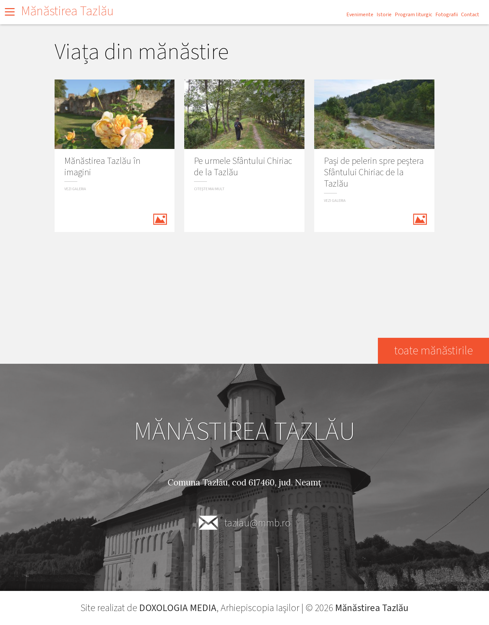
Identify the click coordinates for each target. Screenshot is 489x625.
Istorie (384, 14)
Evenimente (359, 14)
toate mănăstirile (433, 350)
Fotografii (446, 14)
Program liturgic (413, 14)
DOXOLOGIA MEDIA (178, 608)
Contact (470, 14)
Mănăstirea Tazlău (67, 11)
